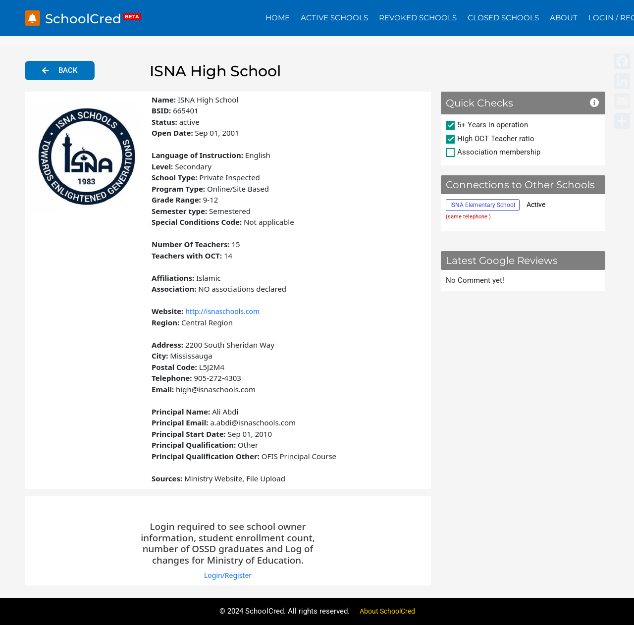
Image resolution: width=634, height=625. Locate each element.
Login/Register (227, 575)
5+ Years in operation (492, 124)
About (564, 17)
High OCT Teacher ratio (495, 138)
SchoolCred (88, 18)
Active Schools (334, 17)
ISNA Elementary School (482, 205)
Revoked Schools (418, 17)
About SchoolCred (387, 611)
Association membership (498, 152)
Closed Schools (503, 17)
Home (277, 17)
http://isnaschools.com (224, 311)
